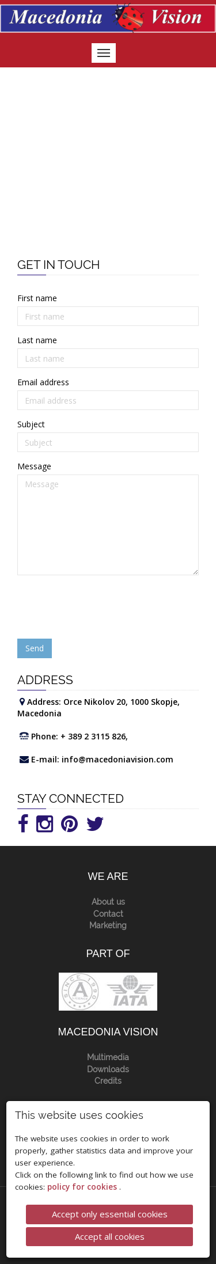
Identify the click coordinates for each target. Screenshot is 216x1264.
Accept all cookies (110, 1236)
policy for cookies (83, 1187)
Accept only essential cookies (110, 1214)
